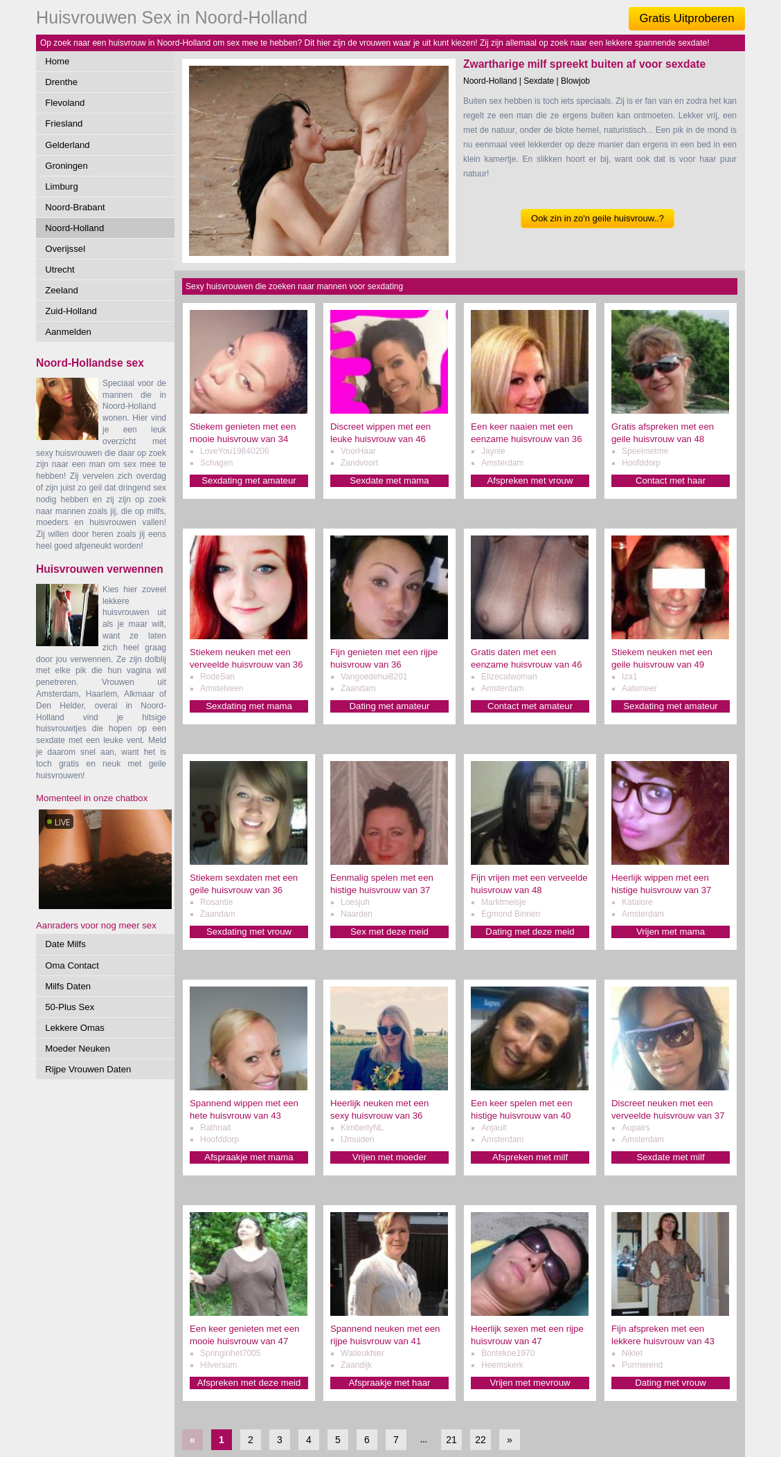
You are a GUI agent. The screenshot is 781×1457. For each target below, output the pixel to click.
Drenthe (61, 82)
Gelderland (67, 145)
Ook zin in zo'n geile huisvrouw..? (597, 218)
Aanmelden (68, 332)
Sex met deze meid (389, 931)
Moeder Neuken (77, 1048)
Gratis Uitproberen (686, 18)
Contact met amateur (530, 706)
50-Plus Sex (69, 1007)
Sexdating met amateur (248, 480)
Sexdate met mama (389, 480)
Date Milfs (65, 944)
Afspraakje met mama (248, 1157)
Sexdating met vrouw (248, 931)
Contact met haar (671, 480)
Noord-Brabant (75, 207)
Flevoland (64, 103)
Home (57, 61)
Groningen (66, 166)
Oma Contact (72, 965)
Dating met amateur (390, 706)
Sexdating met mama (249, 706)
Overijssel (65, 249)
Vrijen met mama (670, 931)
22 (480, 1439)
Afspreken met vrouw (530, 480)
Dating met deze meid (529, 931)
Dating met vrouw (670, 1382)
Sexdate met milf (670, 1157)
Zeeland (61, 290)
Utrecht (60, 269)
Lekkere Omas (75, 1028)
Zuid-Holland (71, 311)
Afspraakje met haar (389, 1382)
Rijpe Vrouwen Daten (88, 1069)
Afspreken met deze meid (249, 1382)
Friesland (63, 123)
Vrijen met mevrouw (530, 1382)
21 (451, 1439)
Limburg (61, 186)
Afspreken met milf (530, 1157)
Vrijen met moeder (389, 1157)
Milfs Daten (68, 986)
